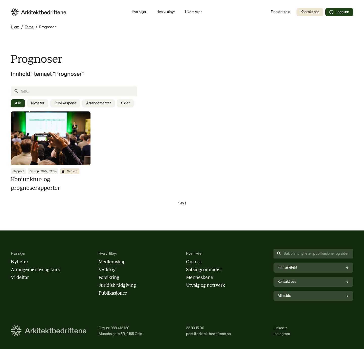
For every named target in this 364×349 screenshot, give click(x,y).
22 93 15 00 (195, 328)
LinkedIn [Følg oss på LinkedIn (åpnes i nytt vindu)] (280, 328)
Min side (313, 295)
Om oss (193, 262)
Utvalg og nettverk (205, 285)
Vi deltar (20, 277)
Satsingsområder (203, 269)
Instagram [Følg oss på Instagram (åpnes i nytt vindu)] (282, 334)
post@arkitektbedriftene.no (208, 334)
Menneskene (199, 277)
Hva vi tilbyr (165, 12)
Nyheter (37, 103)
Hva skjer (139, 12)
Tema (29, 27)
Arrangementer (98, 103)
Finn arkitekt (280, 12)
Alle (18, 103)
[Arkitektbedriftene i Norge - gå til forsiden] (38, 12)
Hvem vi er (193, 12)
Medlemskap (112, 262)
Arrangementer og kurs (35, 269)
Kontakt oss (310, 12)
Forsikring (109, 277)
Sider (125, 103)
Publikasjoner (65, 103)
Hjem (15, 27)
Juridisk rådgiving (117, 285)
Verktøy (107, 269)
